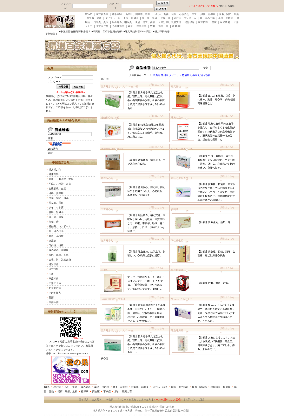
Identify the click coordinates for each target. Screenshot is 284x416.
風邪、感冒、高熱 (145, 22)
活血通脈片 (177, 330)
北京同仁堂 (102, 26)
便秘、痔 (165, 18)
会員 (50, 68)
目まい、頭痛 (159, 387)
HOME (88, 14)
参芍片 (174, 209)
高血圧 (96, 391)
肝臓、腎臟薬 (131, 18)
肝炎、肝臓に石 (123, 391)
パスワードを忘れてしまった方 (133, 399)
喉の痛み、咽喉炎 (122, 22)
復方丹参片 (107, 240)
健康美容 (117, 14)
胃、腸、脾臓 (149, 18)
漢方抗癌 (203, 22)
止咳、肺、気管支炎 (170, 22)
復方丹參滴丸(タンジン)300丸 (117, 330)
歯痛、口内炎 (101, 387)
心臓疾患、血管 (188, 14)
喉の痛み (86, 387)
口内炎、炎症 (100, 22)
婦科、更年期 (207, 14)
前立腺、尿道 (94, 18)
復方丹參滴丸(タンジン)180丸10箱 (119, 86)
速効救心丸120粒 (110, 117)
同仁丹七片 (177, 240)
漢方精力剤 (102, 14)
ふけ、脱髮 (71, 387)
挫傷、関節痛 (199, 387)
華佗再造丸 (177, 269)
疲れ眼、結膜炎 (140, 387)
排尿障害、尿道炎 (220, 387)
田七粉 (104, 269)
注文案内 (96, 399)
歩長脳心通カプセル (182, 149)
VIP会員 (109, 399)
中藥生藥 (141, 26)
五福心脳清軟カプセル (113, 299)
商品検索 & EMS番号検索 (63, 120)
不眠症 (107, 391)
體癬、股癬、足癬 (67, 391)
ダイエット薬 (112, 18)
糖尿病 (52, 240)
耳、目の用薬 (207, 18)
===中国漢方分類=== (60, 162)
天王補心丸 (107, 209)
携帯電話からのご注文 (61, 311)
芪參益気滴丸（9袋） (112, 149)
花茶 (130, 26)
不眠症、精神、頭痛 (165, 14)
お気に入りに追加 (195, 399)
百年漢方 (84, 399)
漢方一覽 (163, 26)
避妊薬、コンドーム (185, 18)
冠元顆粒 (176, 86)
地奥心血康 (177, 117)
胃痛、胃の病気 (179, 387)
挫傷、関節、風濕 (229, 14)
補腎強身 (189, 22)
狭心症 (57, 387)
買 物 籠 (176, 26)
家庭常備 (225, 22)
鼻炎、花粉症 (225, 18)
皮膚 (214, 22)
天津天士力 (55, 283)
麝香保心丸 (107, 178)
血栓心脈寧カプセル (182, 178)
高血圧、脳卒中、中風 (137, 14)
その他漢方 (118, 26)
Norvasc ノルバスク (181, 299)
